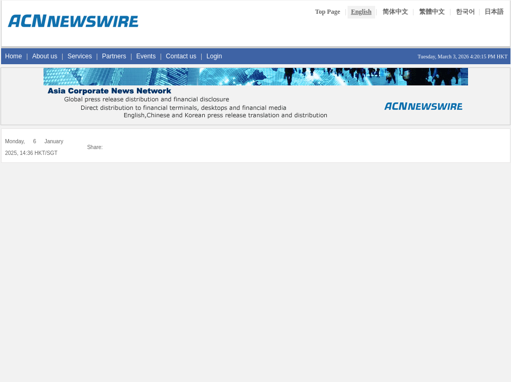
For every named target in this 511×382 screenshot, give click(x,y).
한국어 (465, 11)
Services (79, 56)
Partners (114, 56)
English (361, 11)
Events (146, 56)
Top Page (327, 11)
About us (44, 56)
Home (13, 56)
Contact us (181, 56)
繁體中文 (432, 11)
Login (214, 56)
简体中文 (395, 11)
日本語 (494, 11)
